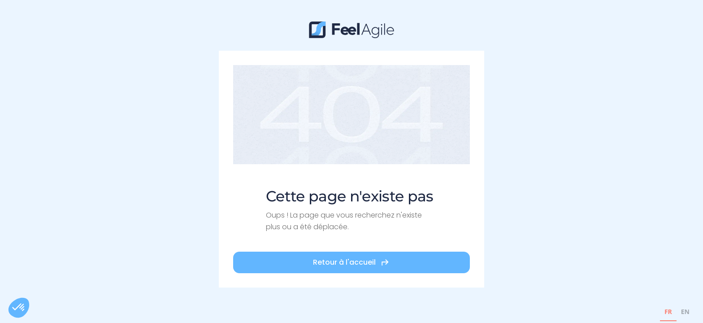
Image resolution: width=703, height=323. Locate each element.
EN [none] (685, 311)
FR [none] (668, 311)
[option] (685, 313)
